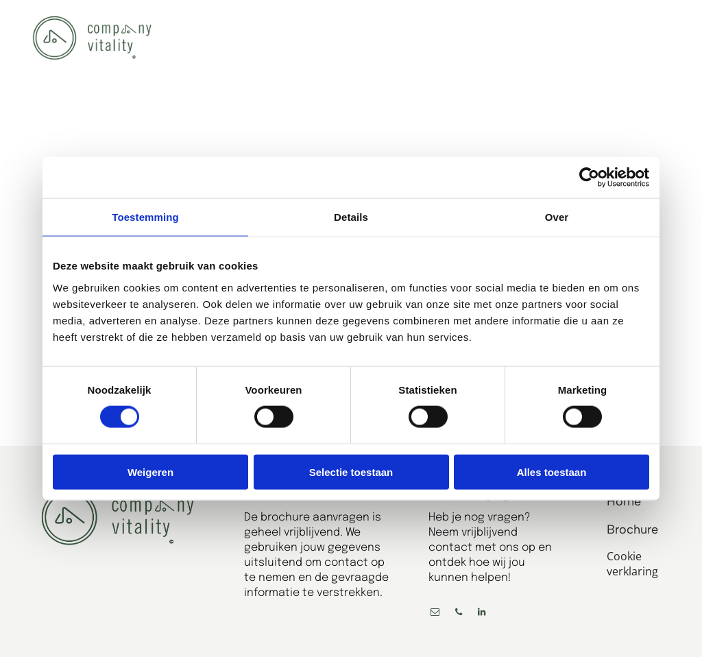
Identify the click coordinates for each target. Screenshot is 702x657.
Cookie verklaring (632, 564)
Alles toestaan (552, 471)
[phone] (458, 614)
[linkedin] (482, 614)
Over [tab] (557, 217)
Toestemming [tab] (145, 217)
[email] (435, 614)
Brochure (632, 529)
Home (624, 501)
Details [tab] (351, 217)
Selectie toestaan (351, 471)
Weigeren (150, 471)
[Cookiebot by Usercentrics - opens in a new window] (589, 177)
